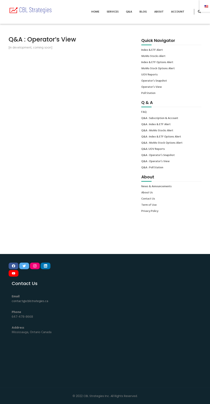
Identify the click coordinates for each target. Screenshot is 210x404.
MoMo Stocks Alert (153, 56)
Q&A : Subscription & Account (159, 118)
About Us (147, 193)
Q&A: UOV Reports (153, 149)
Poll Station (148, 93)
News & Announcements (156, 187)
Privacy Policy (149, 211)
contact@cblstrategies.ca (30, 301)
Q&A (129, 11)
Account (177, 11)
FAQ (144, 112)
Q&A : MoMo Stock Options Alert (162, 143)
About (159, 11)
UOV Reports (149, 75)
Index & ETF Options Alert (157, 62)
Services (113, 11)
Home (95, 11)
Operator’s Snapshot (154, 81)
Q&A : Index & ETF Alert (156, 124)
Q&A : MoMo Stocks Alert (157, 131)
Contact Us (148, 199)
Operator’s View (151, 87)
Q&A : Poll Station (152, 168)
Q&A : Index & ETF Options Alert (161, 137)
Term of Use (149, 205)
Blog (143, 11)
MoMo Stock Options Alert (158, 69)
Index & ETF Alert (152, 50)
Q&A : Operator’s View (155, 161)
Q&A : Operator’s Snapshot (158, 155)
